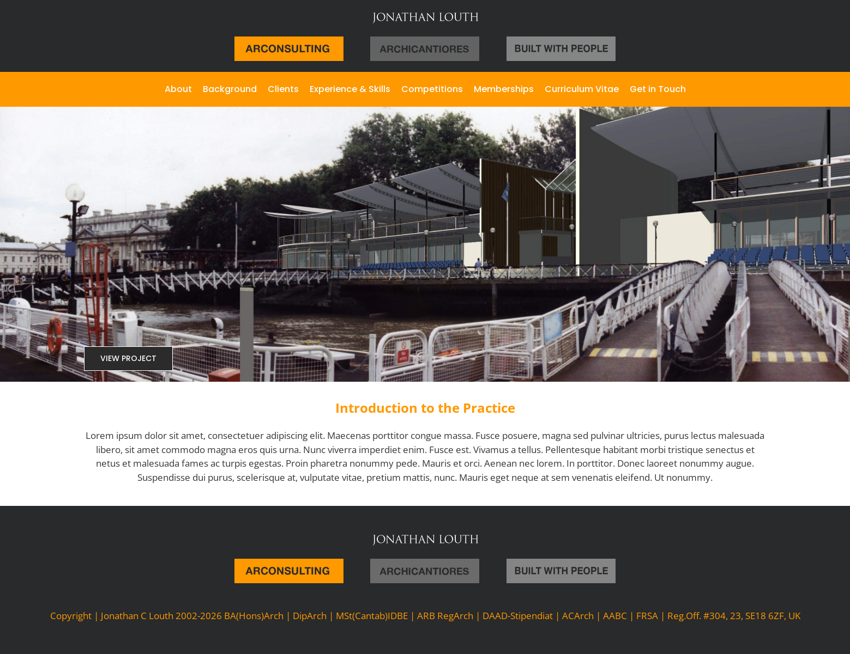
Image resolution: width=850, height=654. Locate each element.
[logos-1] (561, 41)
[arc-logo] (288, 41)
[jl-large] (425, 15)
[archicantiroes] (424, 41)
